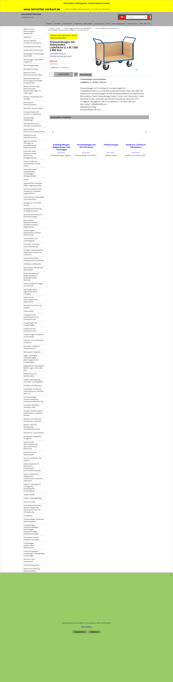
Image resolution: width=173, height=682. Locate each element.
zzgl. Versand (53, 64)
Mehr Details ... (86, 627)
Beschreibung (85, 75)
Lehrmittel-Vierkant (58, 54)
